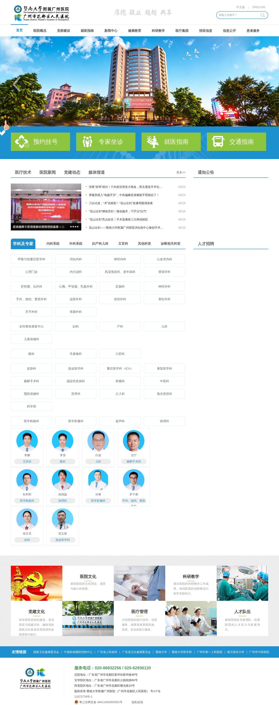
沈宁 (134, 455)
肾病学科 (164, 271)
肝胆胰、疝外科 (31, 286)
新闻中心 (110, 30)
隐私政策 (137, 702)
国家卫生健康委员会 (46, 652)
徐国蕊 (62, 494)
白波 (98, 455)
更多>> (180, 172)
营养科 (75, 393)
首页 (19, 30)
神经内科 (120, 259)
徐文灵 (27, 533)
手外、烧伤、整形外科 (31, 299)
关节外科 (31, 311)
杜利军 (27, 494)
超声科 (120, 421)
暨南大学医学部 (182, 652)
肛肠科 (120, 286)
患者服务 (253, 30)
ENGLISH (259, 7)
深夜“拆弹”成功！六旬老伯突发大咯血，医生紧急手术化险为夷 (126, 186)
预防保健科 (31, 393)
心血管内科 (164, 259)
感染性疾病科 (76, 381)
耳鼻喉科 (76, 353)
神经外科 (164, 286)
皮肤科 (31, 368)
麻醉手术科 (31, 381)
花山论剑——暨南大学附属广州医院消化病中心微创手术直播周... (126, 227)
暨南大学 (161, 652)
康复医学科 (164, 368)
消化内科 (76, 259)
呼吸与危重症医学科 (31, 259)
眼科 (31, 353)
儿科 (164, 326)
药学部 (31, 406)
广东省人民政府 (107, 652)
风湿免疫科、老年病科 (120, 271)
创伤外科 (120, 299)
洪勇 (98, 494)
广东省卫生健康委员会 (136, 652)
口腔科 (120, 353)
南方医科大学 (235, 652)
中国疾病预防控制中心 (78, 652)
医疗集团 (182, 30)
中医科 (164, 381)
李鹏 (27, 455)
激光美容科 (164, 393)
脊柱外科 (164, 299)
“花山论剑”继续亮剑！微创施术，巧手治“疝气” (118, 211)
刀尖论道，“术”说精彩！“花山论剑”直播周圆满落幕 (121, 203)
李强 (63, 455)
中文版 (240, 7)
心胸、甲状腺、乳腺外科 (76, 286)
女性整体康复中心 (31, 326)
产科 (120, 326)
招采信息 (205, 30)
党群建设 (63, 30)
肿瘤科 (120, 381)
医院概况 (39, 30)
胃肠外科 (76, 311)
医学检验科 (31, 421)
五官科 (27, 461)
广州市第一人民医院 (209, 652)
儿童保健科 (31, 339)
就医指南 (87, 30)
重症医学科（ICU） (120, 368)
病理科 (164, 421)
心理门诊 (31, 271)
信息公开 (229, 30)
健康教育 (134, 30)
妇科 (76, 326)
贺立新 (62, 533)
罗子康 (133, 494)
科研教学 (158, 30)
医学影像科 (76, 421)
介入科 (120, 393)
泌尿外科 (76, 299)
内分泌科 (76, 271)
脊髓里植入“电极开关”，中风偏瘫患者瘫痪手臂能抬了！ (124, 195)
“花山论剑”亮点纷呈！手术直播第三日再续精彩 (118, 219)
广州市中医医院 (259, 652)
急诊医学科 (76, 368)
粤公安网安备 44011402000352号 (100, 702)
